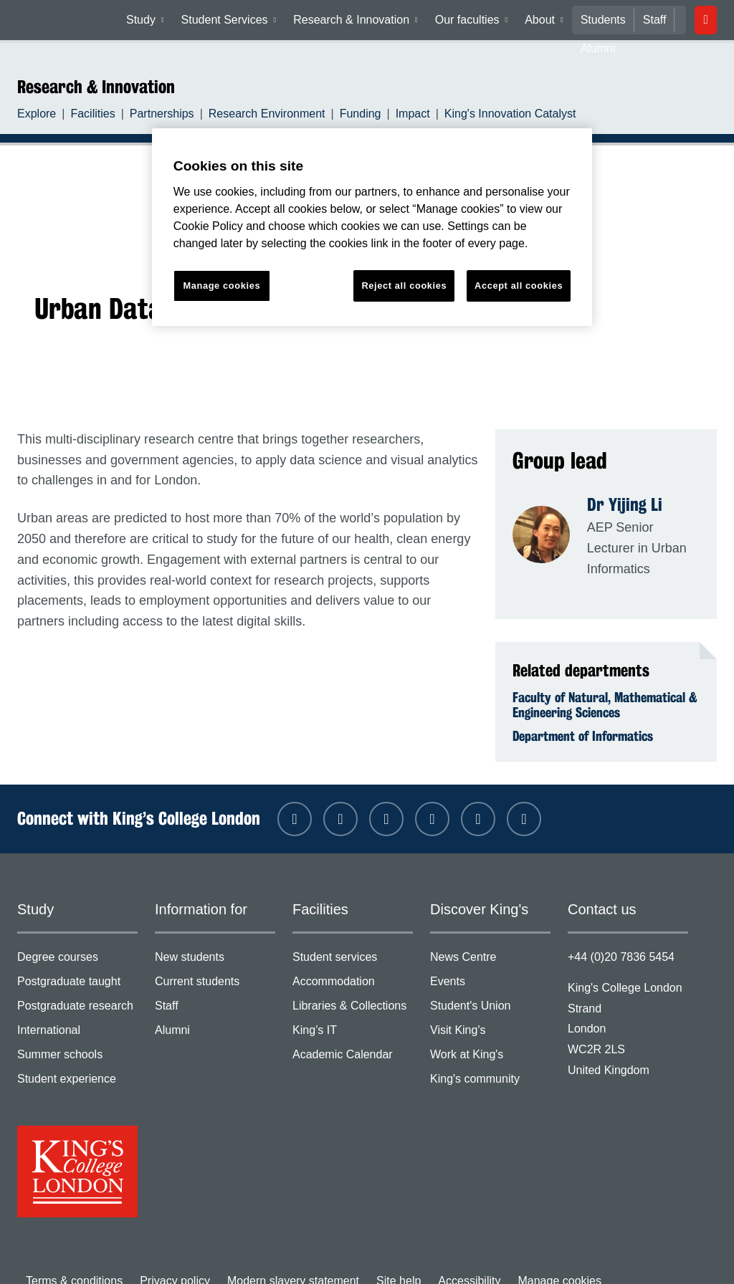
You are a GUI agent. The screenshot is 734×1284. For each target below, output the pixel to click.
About (545, 23)
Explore (34, 115)
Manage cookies (524, 1257)
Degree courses (77, 941)
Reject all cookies (404, 285)
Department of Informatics (583, 716)
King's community (490, 1059)
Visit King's (490, 1012)
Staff (648, 20)
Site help (375, 1257)
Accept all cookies (519, 285)
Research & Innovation (357, 23)
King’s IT (352, 1012)
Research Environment (249, 115)
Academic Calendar (352, 1036)
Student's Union (490, 988)
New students (215, 941)
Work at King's (490, 1036)
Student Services (234, 23)
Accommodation (352, 965)
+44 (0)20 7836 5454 (617, 938)
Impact (383, 115)
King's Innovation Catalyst (472, 115)
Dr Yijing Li (624, 504)
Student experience (77, 1059)
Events (490, 965)
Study (150, 23)
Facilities (86, 115)
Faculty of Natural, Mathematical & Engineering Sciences (605, 685)
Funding (335, 115)
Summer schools (77, 1036)
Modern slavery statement (276, 1257)
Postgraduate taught (77, 965)
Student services (352, 941)
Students (599, 20)
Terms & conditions (71, 1257)
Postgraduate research (77, 988)
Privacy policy (165, 1257)
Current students (215, 965)
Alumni (215, 1012)
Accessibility (441, 1257)
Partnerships (150, 115)
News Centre (490, 941)
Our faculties (471, 23)
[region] (372, 227)
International (77, 1012)
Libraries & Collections (352, 988)
